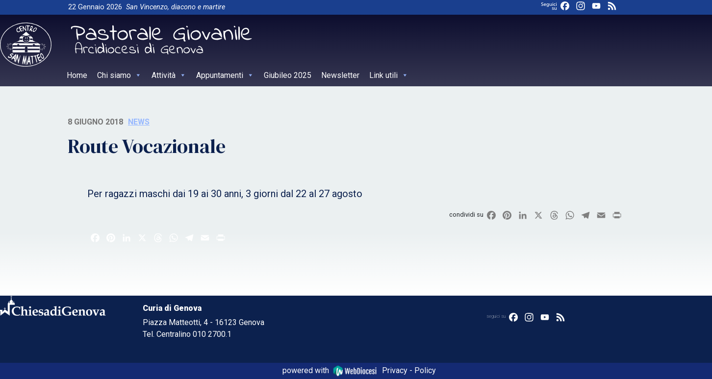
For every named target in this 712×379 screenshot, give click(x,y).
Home (77, 75)
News (139, 121)
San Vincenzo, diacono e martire (175, 7)
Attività (169, 75)
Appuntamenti (225, 75)
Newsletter (340, 75)
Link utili (388, 75)
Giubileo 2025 (287, 75)
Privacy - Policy (409, 370)
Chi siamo (119, 75)
